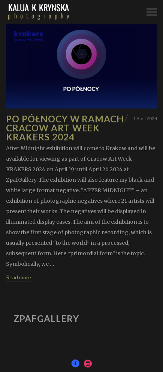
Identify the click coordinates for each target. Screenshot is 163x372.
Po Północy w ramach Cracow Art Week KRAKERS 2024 (65, 127)
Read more (18, 277)
